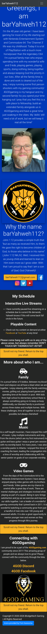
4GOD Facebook (23, 571)
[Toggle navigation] (41, 3)
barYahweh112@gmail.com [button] (20, 277)
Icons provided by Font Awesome (18, 623)
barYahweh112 (10, 3)
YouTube (22, 333)
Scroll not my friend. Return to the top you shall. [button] (24, 353)
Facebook (10, 333)
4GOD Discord (23, 566)
